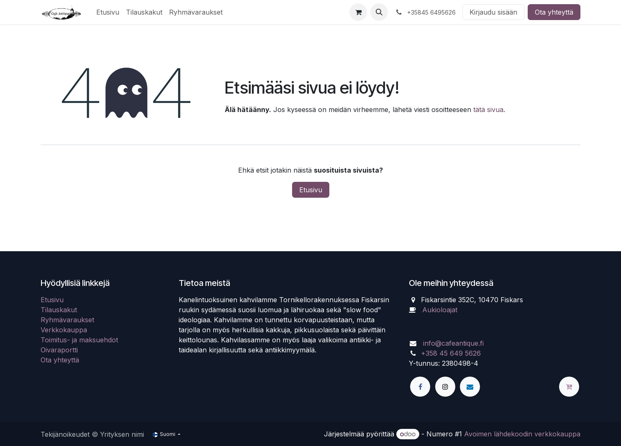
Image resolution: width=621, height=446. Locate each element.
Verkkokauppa (64, 330)
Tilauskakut (59, 310)
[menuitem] (108, 12)
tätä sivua (488, 109)
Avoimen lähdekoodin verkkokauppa (522, 434)
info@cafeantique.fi (453, 343)
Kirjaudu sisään (493, 12)
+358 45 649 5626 (451, 353)
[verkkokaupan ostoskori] (358, 12)
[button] (379, 12)
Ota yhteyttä (554, 12)
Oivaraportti (59, 350)
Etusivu (310, 190)
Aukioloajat (439, 310)
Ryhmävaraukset (67, 320)
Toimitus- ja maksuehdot (79, 340)
